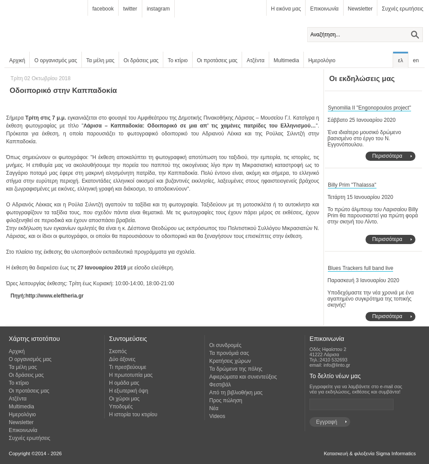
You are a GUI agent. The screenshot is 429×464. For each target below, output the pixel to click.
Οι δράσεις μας (140, 60)
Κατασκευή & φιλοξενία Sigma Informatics (370, 453)
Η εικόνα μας (286, 9)
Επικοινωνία (324, 9)
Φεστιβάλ (220, 385)
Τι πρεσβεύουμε (127, 367)
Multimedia (286, 60)
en (415, 60)
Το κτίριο (178, 60)
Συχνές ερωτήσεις (402, 9)
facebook (103, 9)
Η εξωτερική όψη (128, 391)
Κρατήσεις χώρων (230, 361)
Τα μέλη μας (100, 60)
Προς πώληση (225, 400)
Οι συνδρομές (225, 345)
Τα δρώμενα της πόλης (235, 369)
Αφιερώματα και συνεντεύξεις (243, 377)
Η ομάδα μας (124, 383)
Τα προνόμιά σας (229, 353)
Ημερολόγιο (321, 60)
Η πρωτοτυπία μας (131, 375)
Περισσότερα (387, 156)
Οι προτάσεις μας (217, 60)
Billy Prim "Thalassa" (352, 185)
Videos (217, 416)
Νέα (213, 408)
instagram (158, 9)
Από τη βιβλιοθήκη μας (236, 393)
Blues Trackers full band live (360, 268)
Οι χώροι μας (124, 399)
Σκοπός (118, 351)
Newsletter (360, 9)
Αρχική (17, 60)
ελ (400, 60)
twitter (130, 9)
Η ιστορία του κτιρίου (133, 414)
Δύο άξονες (122, 359)
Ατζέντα (255, 60)
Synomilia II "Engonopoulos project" (369, 108)
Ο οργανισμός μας (55, 60)
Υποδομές (121, 407)
